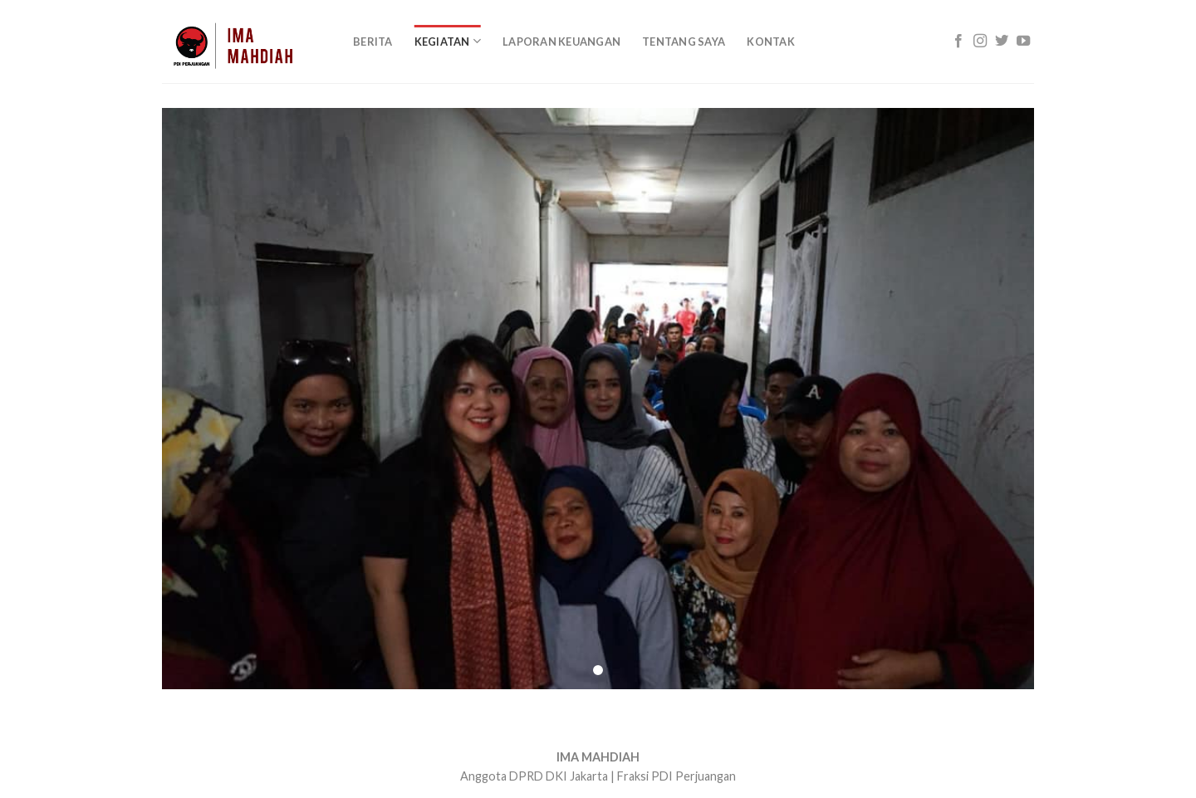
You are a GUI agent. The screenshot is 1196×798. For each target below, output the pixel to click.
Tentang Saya (683, 41)
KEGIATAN (448, 41)
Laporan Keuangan (561, 41)
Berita (373, 41)
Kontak (771, 41)
